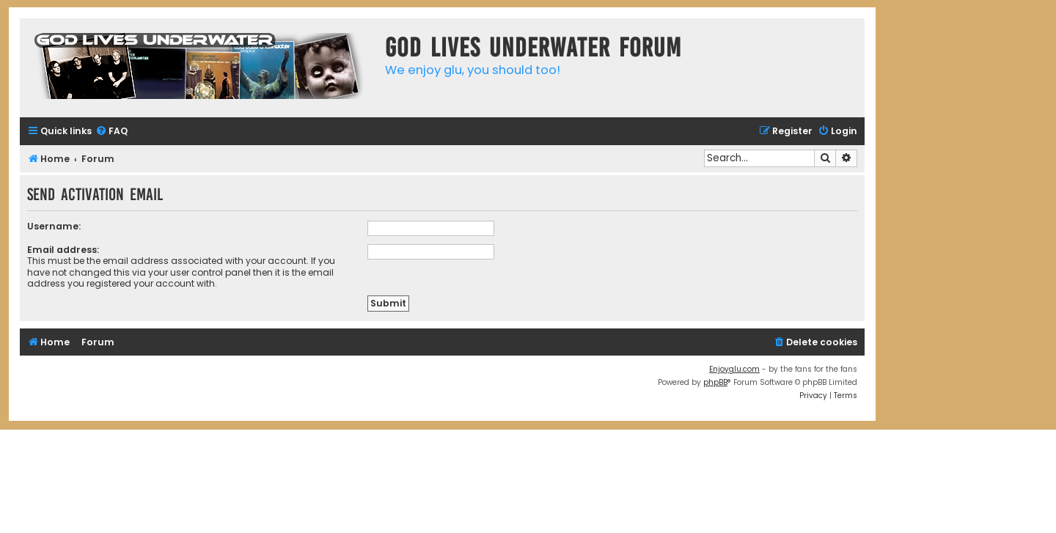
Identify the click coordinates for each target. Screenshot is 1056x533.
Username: (54, 226)
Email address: (63, 249)
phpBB (715, 382)
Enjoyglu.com (734, 369)
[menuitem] (111, 131)
